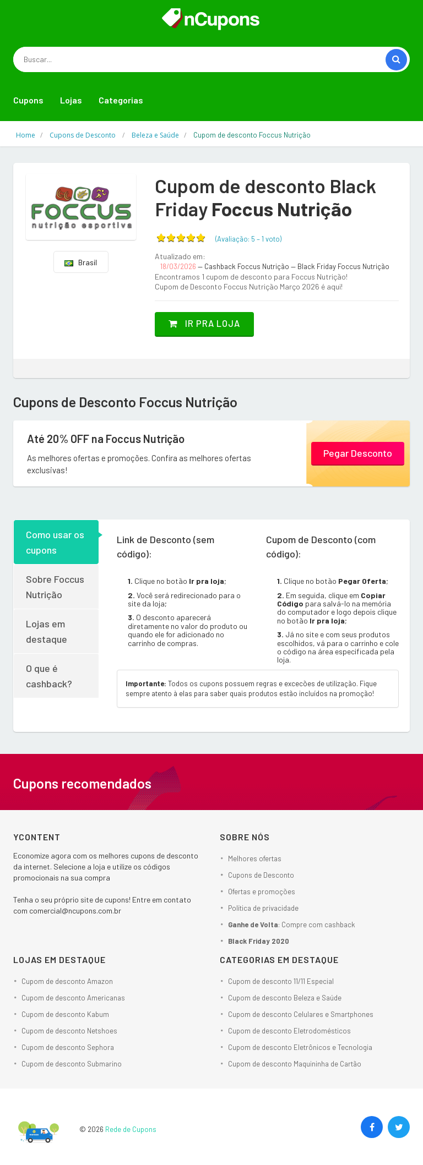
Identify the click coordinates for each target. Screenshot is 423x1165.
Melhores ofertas (254, 858)
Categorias (121, 100)
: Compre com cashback (291, 924)
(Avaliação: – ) (248, 238)
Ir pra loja (210, 324)
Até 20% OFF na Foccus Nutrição (114, 439)
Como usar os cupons (55, 541)
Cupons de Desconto (261, 874)
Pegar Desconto (357, 452)
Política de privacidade (263, 907)
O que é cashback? (49, 675)
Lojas (71, 100)
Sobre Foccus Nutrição (55, 586)
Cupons (28, 100)
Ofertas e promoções (261, 891)
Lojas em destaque (46, 630)
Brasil (80, 262)
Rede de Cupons (130, 1128)
